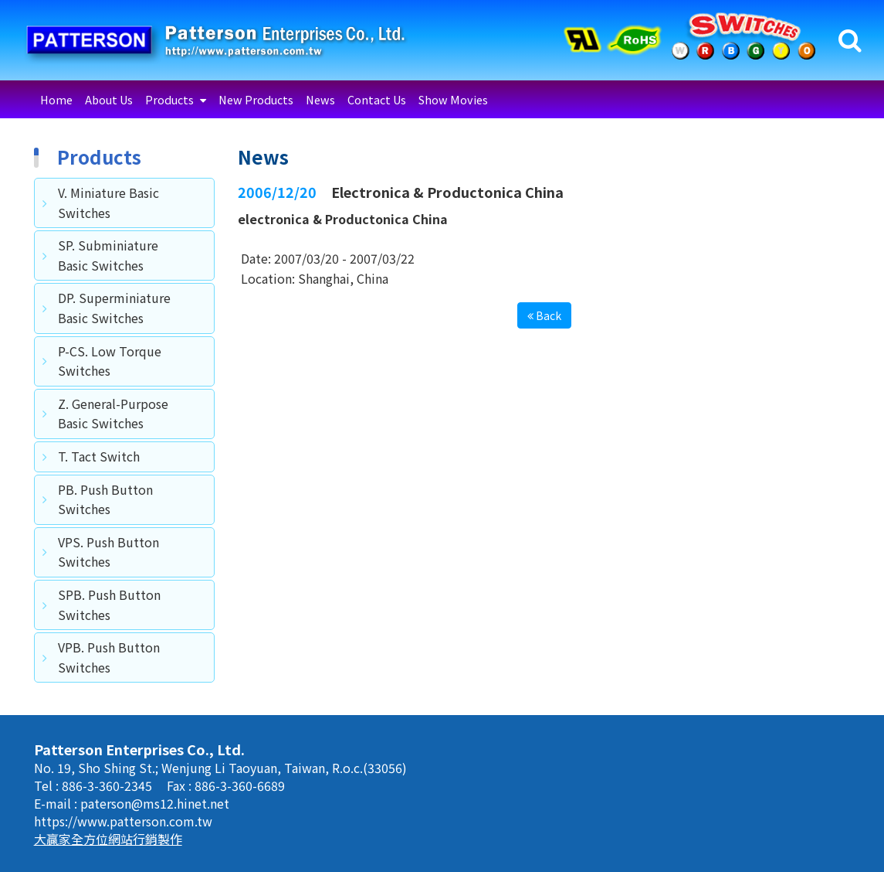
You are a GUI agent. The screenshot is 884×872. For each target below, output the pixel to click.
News (320, 99)
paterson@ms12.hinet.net (154, 803)
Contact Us (376, 99)
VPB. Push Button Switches (109, 657)
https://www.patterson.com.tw (123, 821)
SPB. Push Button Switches (109, 604)
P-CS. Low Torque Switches (109, 361)
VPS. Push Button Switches (108, 552)
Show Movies (453, 99)
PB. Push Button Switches (105, 499)
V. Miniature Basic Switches (108, 202)
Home (56, 99)
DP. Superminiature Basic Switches (114, 307)
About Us (109, 99)
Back (544, 315)
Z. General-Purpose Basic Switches (113, 413)
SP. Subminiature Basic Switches (108, 255)
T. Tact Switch (99, 456)
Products (170, 99)
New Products (255, 99)
